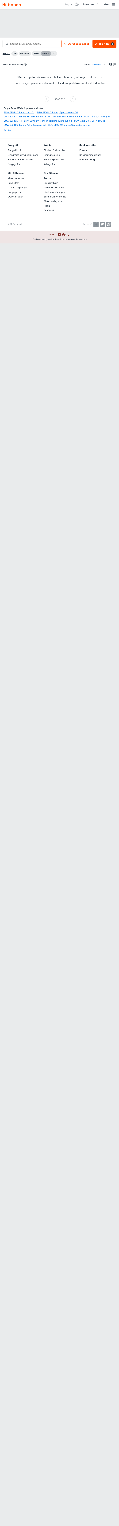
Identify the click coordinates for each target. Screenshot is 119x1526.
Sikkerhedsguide (53, 201)
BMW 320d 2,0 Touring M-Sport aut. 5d (23, 116)
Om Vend (49, 210)
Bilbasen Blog (87, 159)
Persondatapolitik (54, 187)
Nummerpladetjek (54, 159)
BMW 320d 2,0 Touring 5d (97, 116)
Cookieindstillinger (54, 192)
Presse (47, 178)
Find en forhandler (54, 150)
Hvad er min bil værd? (20, 159)
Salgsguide (14, 164)
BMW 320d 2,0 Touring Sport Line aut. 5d (57, 112)
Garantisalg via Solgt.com (23, 155)
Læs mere (83, 239)
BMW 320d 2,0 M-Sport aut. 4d (89, 120)
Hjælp (47, 206)
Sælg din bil (15, 150)
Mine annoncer (16, 178)
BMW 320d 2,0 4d (13, 120)
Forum (83, 150)
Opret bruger (15, 196)
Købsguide (50, 164)
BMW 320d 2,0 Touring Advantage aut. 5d (25, 125)
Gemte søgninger (17, 187)
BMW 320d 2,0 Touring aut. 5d (19, 112)
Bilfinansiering (52, 155)
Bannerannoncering (55, 196)
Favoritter (13, 183)
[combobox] (31, 44)
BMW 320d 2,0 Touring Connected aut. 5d (69, 125)
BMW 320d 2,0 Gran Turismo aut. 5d (63, 116)
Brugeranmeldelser (90, 155)
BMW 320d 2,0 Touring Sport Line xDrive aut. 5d (48, 120)
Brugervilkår (51, 183)
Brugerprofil (15, 192)
